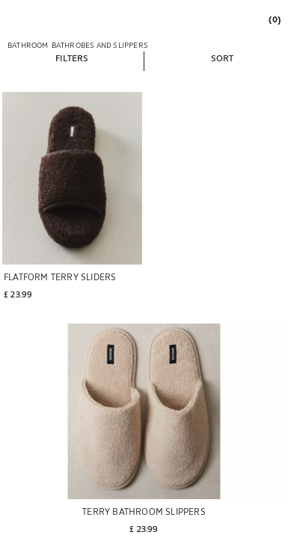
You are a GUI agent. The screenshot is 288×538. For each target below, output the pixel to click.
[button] (71, 58)
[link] (274, 19)
